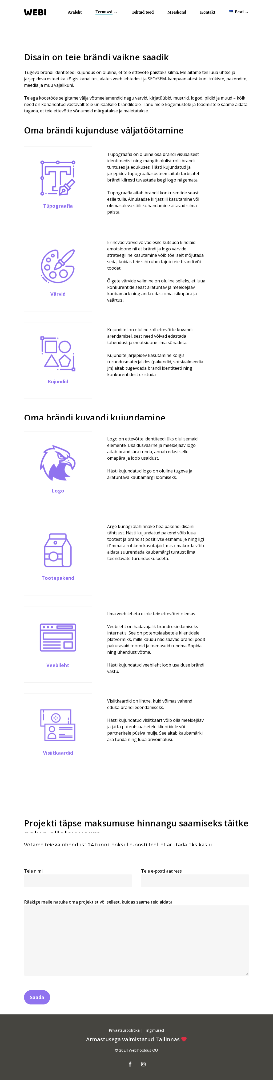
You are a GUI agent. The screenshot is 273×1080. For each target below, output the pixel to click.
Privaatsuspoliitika (125, 1030)
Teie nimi (78, 887)
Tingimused (153, 1030)
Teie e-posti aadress (195, 887)
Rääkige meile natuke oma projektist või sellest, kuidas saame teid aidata (136, 948)
